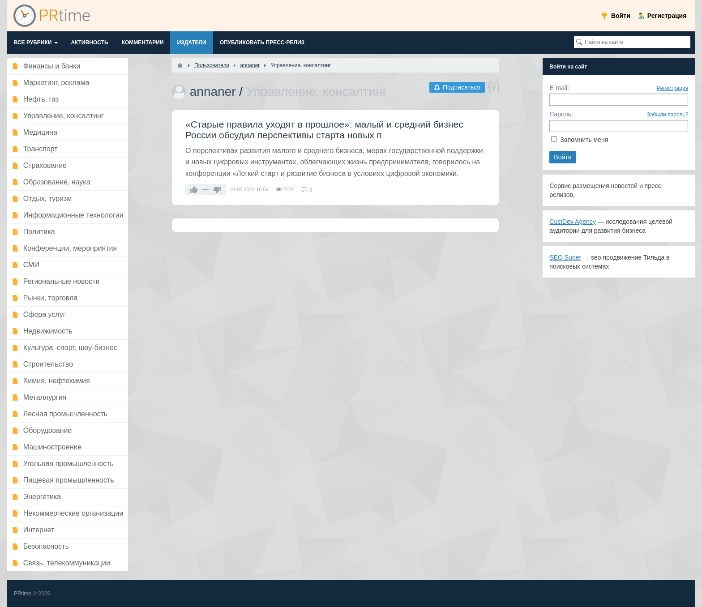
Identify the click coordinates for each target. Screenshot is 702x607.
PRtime (22, 593)
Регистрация (672, 88)
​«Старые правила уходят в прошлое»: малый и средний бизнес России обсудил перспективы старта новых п (324, 129)
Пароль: (561, 114)
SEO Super (565, 257)
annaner (213, 91)
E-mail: (559, 87)
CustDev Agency (572, 221)
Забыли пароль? (668, 114)
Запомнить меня (584, 139)
